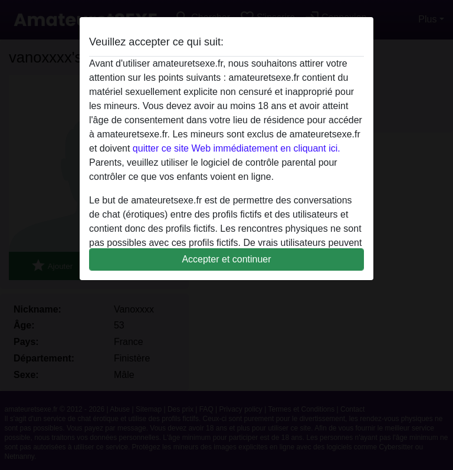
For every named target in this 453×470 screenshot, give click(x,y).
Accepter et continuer (226, 259)
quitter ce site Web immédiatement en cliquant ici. (236, 148)
